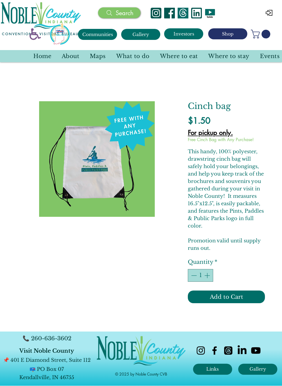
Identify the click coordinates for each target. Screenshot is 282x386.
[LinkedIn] (242, 350)
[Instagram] (156, 13)
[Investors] (183, 33)
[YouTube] (210, 13)
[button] (261, 34)
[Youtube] (255, 350)
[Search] (119, 12)
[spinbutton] (200, 275)
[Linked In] (196, 13)
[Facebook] (169, 13)
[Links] (212, 369)
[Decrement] (193, 275)
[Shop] (227, 33)
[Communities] (97, 34)
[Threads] (183, 13)
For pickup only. (210, 133)
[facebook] (214, 350)
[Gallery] (140, 34)
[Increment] (207, 275)
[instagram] (200, 350)
